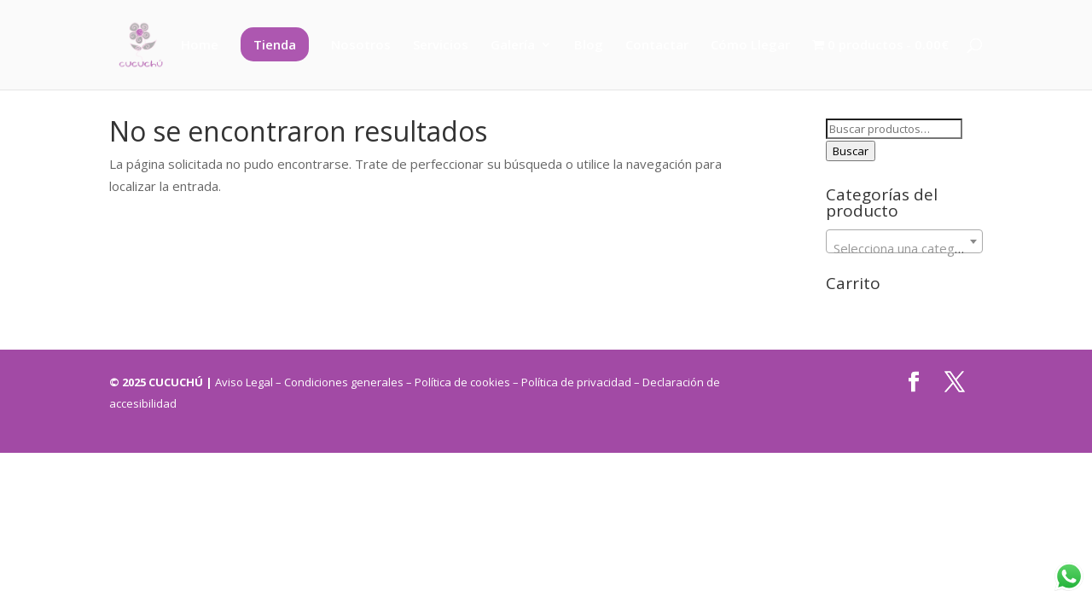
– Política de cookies (458, 382)
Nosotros (361, 45)
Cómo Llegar (750, 45)
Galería (513, 45)
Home (199, 45)
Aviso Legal (245, 382)
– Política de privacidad (573, 382)
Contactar (656, 45)
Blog (588, 45)
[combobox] (904, 241)
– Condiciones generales (340, 382)
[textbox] (904, 248)
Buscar (850, 151)
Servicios (440, 45)
